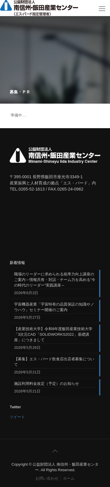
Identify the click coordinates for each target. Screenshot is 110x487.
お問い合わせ (46, 478)
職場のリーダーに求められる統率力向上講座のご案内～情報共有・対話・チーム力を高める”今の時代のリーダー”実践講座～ (54, 279)
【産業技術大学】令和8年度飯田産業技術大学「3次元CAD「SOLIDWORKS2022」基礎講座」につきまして (53, 334)
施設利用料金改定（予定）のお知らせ (46, 383)
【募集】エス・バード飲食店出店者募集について (54, 362)
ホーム (69, 478)
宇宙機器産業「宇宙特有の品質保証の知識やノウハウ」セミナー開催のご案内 (54, 307)
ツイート (17, 417)
